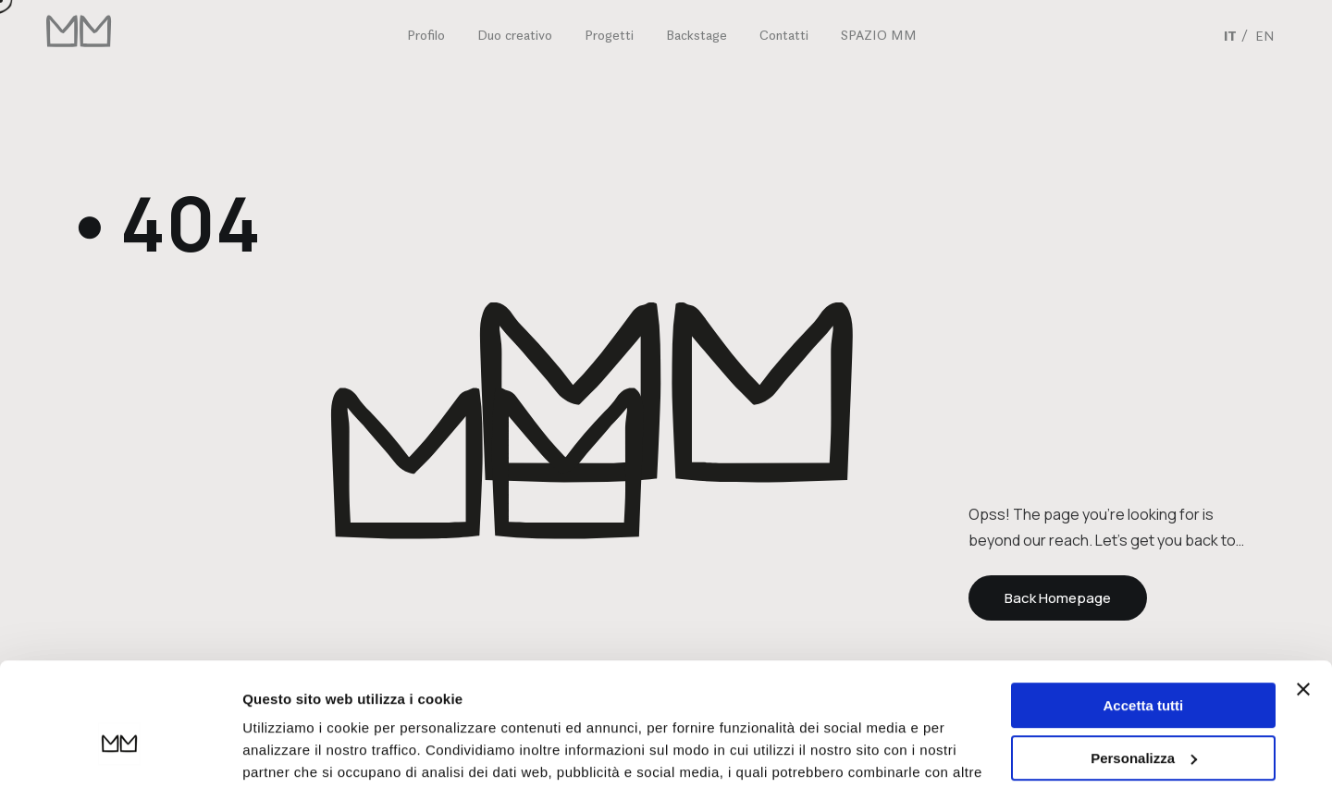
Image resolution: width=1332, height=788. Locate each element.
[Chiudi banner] (1303, 595)
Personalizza (1144, 663)
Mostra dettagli (292, 751)
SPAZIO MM (879, 34)
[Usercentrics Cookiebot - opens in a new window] (120, 752)
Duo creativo (514, 34)
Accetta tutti (1144, 612)
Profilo (426, 34)
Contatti (783, 34)
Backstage (696, 34)
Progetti (609, 34)
